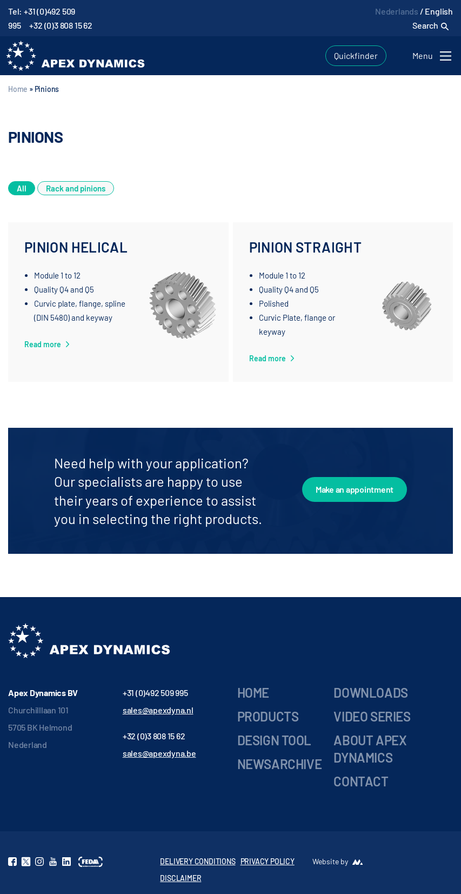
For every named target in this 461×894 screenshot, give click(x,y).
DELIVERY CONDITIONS (197, 861)
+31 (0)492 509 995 (155, 692)
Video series (371, 716)
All (21, 188)
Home (18, 89)
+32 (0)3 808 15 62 (60, 25)
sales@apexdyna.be (159, 753)
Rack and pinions (75, 188)
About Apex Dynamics (369, 748)
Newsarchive (279, 764)
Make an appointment (354, 489)
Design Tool (274, 740)
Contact (360, 781)
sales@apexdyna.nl (158, 710)
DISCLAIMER (180, 878)
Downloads (370, 692)
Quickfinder (356, 55)
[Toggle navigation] (433, 56)
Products (268, 716)
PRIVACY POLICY (267, 861)
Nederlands (396, 11)
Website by (330, 861)
